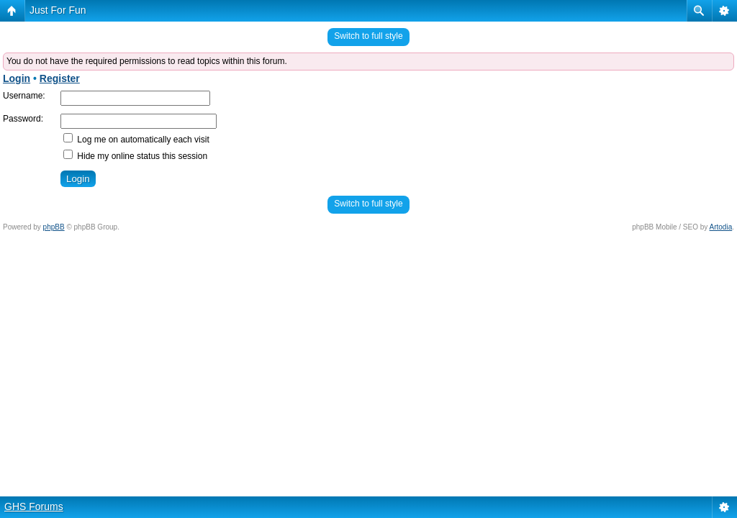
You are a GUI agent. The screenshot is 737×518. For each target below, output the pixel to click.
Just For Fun (58, 10)
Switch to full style (368, 36)
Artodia (721, 227)
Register (60, 78)
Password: (23, 119)
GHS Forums (33, 506)
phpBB (54, 227)
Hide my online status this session (135, 156)
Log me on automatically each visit (136, 140)
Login (16, 78)
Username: (24, 96)
